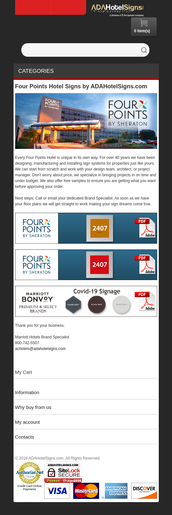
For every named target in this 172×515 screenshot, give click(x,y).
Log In (68, 7)
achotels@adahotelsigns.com (40, 348)
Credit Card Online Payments (29, 487)
